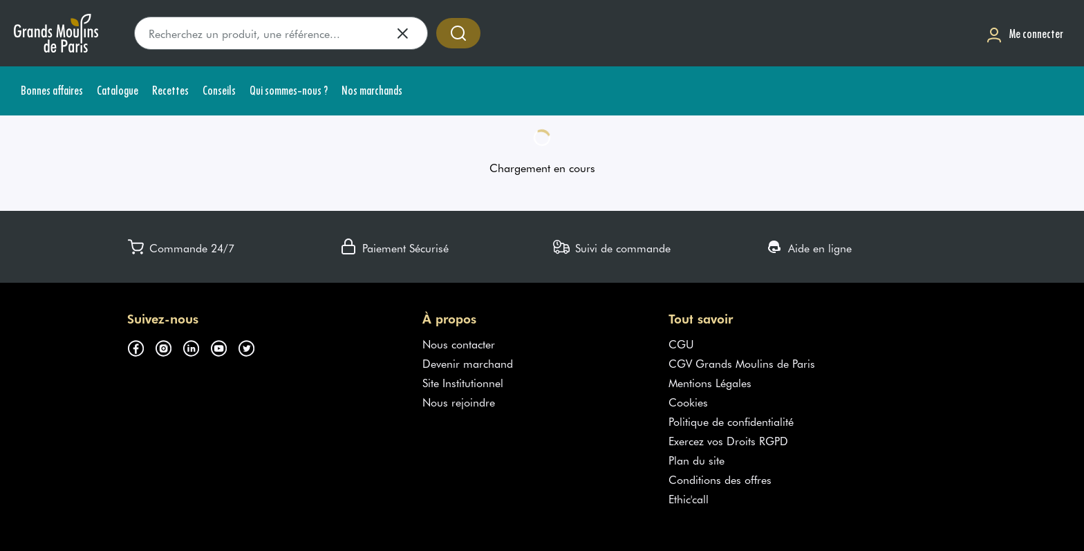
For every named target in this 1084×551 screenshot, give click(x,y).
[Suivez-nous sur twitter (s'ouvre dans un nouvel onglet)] (251, 346)
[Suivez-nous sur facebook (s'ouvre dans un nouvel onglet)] (141, 346)
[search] (281, 33)
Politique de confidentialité (731, 421)
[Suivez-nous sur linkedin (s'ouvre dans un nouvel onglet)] (196, 346)
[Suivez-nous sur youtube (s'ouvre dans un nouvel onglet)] (224, 346)
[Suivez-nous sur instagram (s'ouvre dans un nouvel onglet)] (169, 346)
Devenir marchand (467, 363)
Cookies (688, 401)
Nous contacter (458, 343)
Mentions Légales (710, 382)
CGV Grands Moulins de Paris (742, 363)
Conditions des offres (720, 479)
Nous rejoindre (458, 401)
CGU (681, 343)
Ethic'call (689, 498)
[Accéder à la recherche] (458, 33)
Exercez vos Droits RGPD (728, 440)
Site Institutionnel (462, 382)
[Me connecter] (1024, 33)
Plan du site (697, 459)
